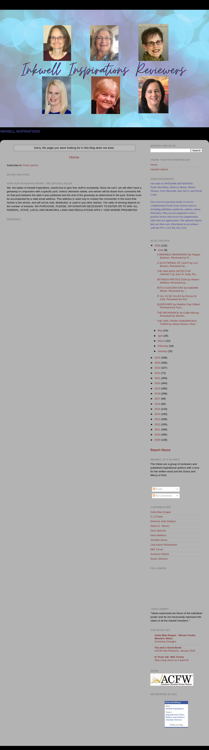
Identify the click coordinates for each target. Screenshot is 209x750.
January (163, 351)
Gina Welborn (158, 535)
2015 (158, 409)
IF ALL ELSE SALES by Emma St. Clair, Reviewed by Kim (177, 298)
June (161, 250)
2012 (158, 424)
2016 (158, 403)
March (162, 340)
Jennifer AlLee (158, 540)
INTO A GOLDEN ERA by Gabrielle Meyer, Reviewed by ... (177, 289)
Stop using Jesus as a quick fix (172, 660)
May (160, 330)
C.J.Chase (156, 516)
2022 (158, 373)
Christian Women (174, 720)
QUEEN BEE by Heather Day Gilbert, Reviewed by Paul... (179, 306)
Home (74, 157)
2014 (158, 414)
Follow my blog (176, 725)
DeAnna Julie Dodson (163, 521)
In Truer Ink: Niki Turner (169, 656)
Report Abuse (160, 450)
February (163, 345)
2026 (158, 245)
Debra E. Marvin (160, 525)
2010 (158, 434)
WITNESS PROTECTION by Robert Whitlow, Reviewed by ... (178, 281)
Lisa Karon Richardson (163, 544)
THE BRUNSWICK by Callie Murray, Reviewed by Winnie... (178, 314)
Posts (158, 489)
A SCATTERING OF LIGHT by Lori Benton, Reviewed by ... (177, 264)
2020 (158, 383)
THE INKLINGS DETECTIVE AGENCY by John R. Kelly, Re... (177, 273)
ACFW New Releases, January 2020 (175, 650)
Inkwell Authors (159, 169)
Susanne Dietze (159, 554)
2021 (158, 378)
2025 (158, 357)
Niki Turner (156, 549)
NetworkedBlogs (173, 702)
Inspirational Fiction (175, 714)
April (161, 335)
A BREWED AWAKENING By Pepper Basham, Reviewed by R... (179, 256)
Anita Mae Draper (160, 512)
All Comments (162, 495)
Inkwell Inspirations (175, 708)
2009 (158, 439)
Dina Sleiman (158, 530)
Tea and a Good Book (168, 647)
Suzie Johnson (159, 558)
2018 (158, 393)
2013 (158, 419)
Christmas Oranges (165, 641)
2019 (158, 388)
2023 (158, 367)
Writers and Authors (175, 717)
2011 (158, 429)
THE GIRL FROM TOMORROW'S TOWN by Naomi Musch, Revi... (177, 322)
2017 (158, 398)
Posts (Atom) (30, 165)
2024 (158, 362)
